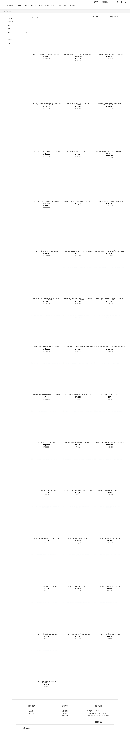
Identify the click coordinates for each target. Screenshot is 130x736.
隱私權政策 (65, 715)
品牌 (27, 6)
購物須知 (65, 711)
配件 (66, 6)
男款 (41, 6)
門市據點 (73, 6)
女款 (47, 6)
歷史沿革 (31, 713)
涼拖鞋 (60, 6)
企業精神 (31, 711)
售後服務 (65, 713)
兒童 (53, 6)
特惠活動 (19, 6)
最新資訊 (10, 6)
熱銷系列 (34, 6)
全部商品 (6, 11)
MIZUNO (15, 11)
